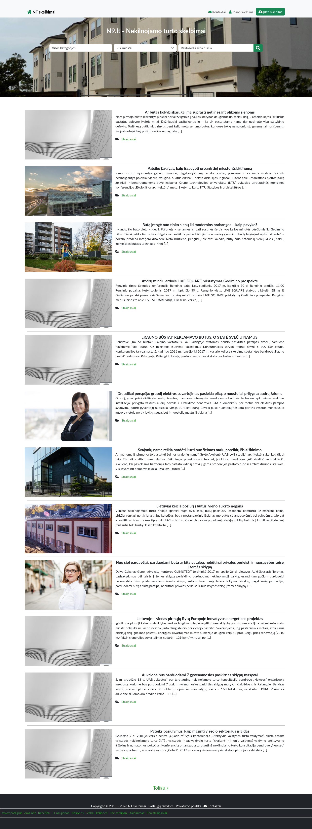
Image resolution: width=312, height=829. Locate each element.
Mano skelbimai (241, 12)
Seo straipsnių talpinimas (127, 813)
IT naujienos (61, 813)
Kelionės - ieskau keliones (89, 813)
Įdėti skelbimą (270, 12)
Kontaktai (217, 12)
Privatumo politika (189, 806)
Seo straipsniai (157, 813)
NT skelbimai (41, 12)
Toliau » (161, 788)
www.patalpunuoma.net (19, 813)
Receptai (44, 813)
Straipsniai (128, 139)
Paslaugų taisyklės (161, 806)
